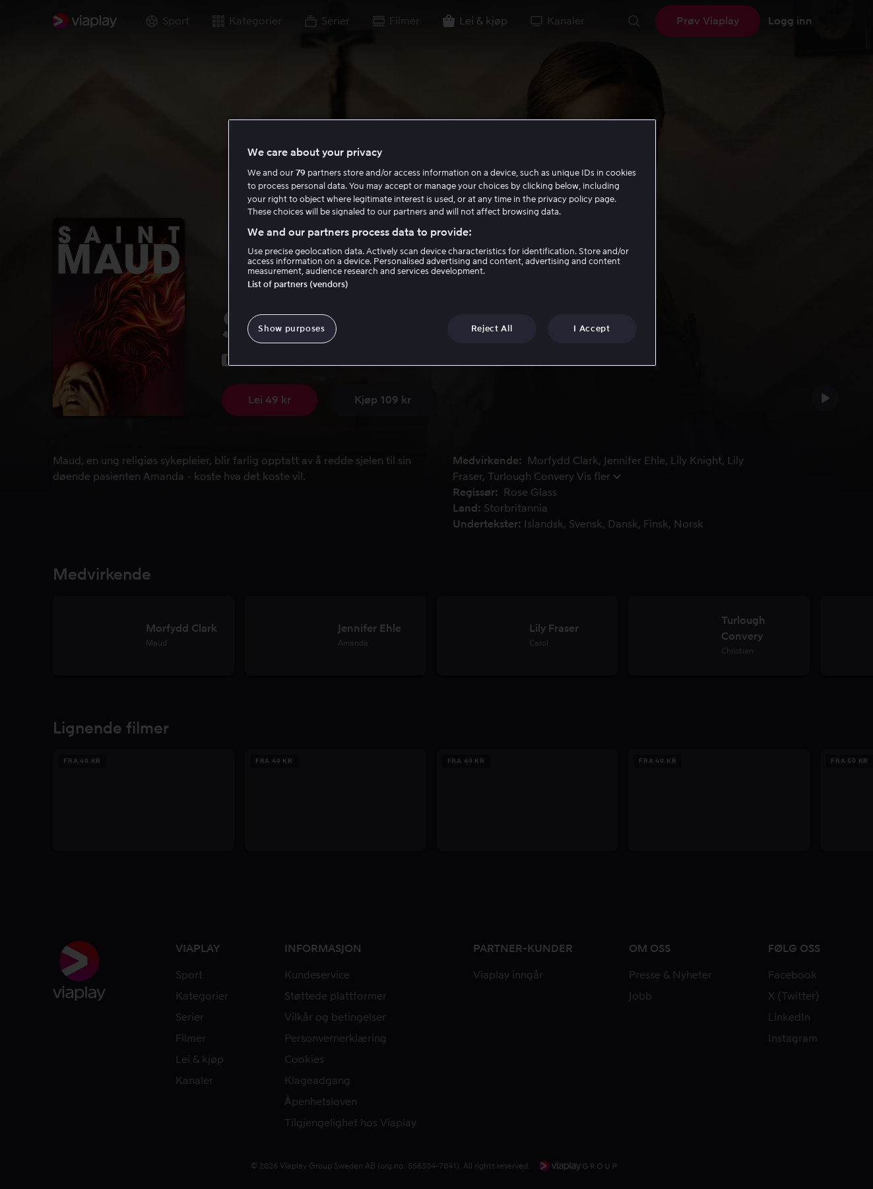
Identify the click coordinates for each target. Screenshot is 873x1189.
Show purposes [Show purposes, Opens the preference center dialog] (291, 328)
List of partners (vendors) (297, 284)
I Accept (591, 328)
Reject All (492, 328)
